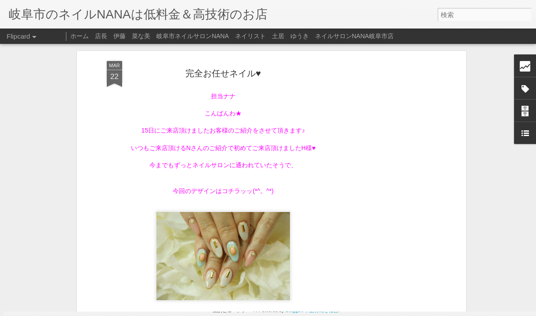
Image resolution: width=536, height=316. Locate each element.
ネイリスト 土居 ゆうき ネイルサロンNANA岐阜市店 (314, 36)
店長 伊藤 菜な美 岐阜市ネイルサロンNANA (162, 36)
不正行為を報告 (321, 310)
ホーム (79, 36)
